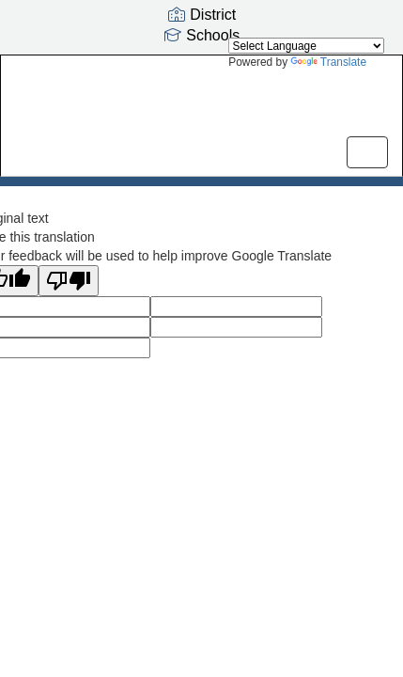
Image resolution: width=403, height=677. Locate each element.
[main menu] (367, 152)
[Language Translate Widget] (306, 46)
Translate (328, 62)
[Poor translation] (69, 280)
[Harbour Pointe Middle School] (202, 101)
